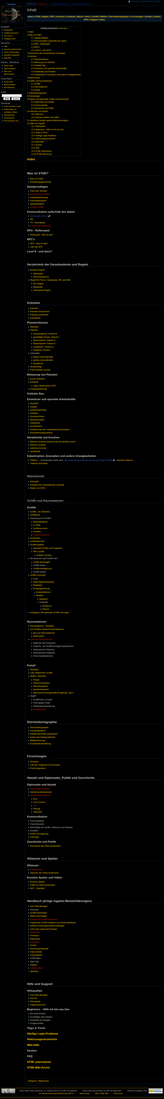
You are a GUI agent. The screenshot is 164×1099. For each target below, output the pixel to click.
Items (87, 17)
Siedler (156, 17)
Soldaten (34, 413)
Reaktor (39, 595)
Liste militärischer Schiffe (41, 673)
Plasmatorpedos (40, 686)
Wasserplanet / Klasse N (44, 340)
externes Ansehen (38, 448)
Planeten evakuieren (39, 315)
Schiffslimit (35, 515)
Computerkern (36, 968)
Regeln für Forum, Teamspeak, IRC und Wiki (50, 280)
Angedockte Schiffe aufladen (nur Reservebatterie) (53, 922)
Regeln (45, 17)
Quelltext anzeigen (61, 4)
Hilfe (6, 46)
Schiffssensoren (40, 528)
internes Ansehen (38, 445)
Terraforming (35, 367)
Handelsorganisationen (40, 795)
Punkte (33, 945)
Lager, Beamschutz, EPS (44, 386)
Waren (80, 17)
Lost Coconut (39, 802)
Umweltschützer (37, 416)
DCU (35, 799)
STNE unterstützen (39, 1061)
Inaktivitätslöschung (39, 197)
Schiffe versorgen (38, 575)
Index (102, 20)
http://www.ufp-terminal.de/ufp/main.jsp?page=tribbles (88, 460)
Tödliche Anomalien (39, 463)
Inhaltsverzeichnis (11, 33)
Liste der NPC (36, 247)
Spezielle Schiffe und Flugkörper (47, 548)
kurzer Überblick (37, 379)
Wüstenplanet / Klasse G (44, 343)
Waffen (103, 17)
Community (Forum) (39, 216)
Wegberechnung (37, 740)
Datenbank (35, 939)
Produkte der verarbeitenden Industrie (47, 485)
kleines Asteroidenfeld (43, 357)
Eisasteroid (38, 363)
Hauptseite (8, 30)
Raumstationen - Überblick (42, 626)
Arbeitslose (35, 423)
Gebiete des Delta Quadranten (44, 734)
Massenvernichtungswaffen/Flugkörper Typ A (53, 693)
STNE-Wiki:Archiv (38, 1067)
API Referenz (9, 87)
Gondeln (37, 531)
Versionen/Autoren (80, 4)
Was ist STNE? (37, 179)
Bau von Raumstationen (44, 633)
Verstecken (35, 538)
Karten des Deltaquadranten (43, 737)
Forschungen (136, 17)
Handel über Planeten (40, 789)
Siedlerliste (35, 932)
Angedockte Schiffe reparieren (43, 919)
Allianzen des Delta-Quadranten (44, 873)
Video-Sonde (36, 952)
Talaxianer (37, 812)
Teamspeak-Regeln (42, 290)
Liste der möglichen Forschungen (45, 765)
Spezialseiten (9, 115)
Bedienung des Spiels (40, 194)
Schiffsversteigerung (42, 568)
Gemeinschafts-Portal (12, 49)
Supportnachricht (37, 1005)
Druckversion (9, 118)
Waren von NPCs (38, 488)
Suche (3, 92)
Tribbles (33, 460)
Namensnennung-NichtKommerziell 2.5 (58, 1093)
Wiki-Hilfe (33, 1045)
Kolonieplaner (36, 955)
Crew (35, 579)
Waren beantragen (38, 916)
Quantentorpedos (41, 689)
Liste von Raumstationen (41, 639)
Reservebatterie (40, 522)
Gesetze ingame (37, 270)
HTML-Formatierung (39, 834)
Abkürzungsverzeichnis (42, 1039)
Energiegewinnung (38, 389)
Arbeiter (33, 407)
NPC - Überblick (37, 888)
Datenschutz (85, 1093)
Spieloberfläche (37, 204)
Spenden (34, 971)
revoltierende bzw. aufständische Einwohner (50, 429)
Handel (148, 17)
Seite (31, 4)
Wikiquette (38, 287)
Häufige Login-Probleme (42, 1033)
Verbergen (62, 28)
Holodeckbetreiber (38, 410)
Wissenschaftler (37, 420)
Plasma (45, 609)
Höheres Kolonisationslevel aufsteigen (47, 926)
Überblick (34, 327)
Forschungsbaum (38, 768)
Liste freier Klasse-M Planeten (43, 929)
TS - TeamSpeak (37, 222)
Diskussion (42, 4)
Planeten (34, 330)
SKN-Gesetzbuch (41, 277)
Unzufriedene (36, 426)
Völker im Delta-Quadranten (42, 885)
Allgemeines (43, 1081)
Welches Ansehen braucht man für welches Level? (53, 442)
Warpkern (43, 599)
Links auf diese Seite (12, 106)
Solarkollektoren (43, 592)
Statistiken (35, 942)
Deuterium (47, 606)
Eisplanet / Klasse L (42, 350)
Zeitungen (34, 837)
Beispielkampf (39, 709)
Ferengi (36, 809)
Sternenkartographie (119, 17)
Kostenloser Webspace (40, 226)
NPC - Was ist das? (39, 243)
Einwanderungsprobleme (41, 433)
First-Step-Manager (39, 906)
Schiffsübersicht (37, 541)
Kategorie (32, 1081)
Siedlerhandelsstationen (41, 792)
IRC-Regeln (38, 284)
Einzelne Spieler (37, 882)
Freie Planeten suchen (40, 370)
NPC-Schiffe (38, 551)
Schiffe (95, 17)
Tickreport (34, 935)
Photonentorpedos (41, 683)
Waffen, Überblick (38, 676)
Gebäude (71, 17)
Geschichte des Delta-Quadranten (45, 846)
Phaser (36, 680)
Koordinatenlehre (38, 731)
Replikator (37, 585)
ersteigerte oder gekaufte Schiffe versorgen (49, 612)
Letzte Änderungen (11, 52)
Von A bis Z (8, 36)
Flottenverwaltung (41, 535)
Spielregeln (38, 274)
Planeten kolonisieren (39, 311)
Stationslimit (38, 636)
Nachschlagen (10, 68)
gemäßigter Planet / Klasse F (46, 337)
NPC (52, 17)
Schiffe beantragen (41, 562)
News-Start (8, 66)
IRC (32, 219)
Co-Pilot (36, 525)
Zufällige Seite (10, 39)
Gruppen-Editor (37, 207)
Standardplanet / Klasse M (45, 334)
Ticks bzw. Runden (38, 191)
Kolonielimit (35, 318)
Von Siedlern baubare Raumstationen (47, 629)
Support (94, 20)
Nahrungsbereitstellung (43, 582)
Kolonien (60, 17)
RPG (86, 20)
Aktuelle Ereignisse (11, 55)
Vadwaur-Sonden (44, 555)
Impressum (118, 1093)
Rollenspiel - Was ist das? (41, 235)
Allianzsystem (36, 870)
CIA (35, 805)
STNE (37, 17)
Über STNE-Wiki (101, 1093)
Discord (33, 998)
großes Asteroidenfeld (43, 360)
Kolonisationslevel (38, 201)
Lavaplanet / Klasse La (43, 347)
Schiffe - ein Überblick (40, 512)
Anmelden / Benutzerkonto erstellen (145, 1)
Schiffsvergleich (37, 545)
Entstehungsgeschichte (40, 182)
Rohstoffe (34, 481)
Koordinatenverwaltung (40, 744)
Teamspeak (35, 1001)
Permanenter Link (11, 121)
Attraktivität (35, 451)
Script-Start (8, 82)
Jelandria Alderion (125, 460)
